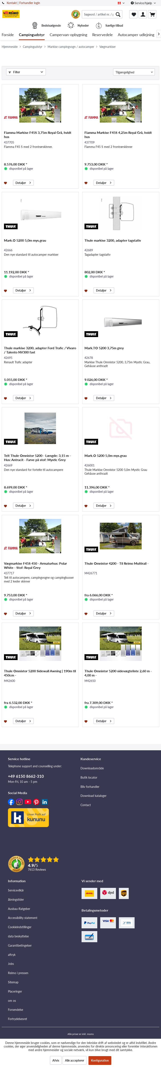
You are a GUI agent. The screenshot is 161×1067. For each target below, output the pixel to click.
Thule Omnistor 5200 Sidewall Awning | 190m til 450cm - (40, 673)
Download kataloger (93, 795)
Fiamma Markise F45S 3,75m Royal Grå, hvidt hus (37, 134)
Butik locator (88, 777)
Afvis (55, 1060)
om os (12, 1000)
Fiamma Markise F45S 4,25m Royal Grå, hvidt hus (118, 134)
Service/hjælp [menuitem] (142, 3)
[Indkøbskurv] (152, 14)
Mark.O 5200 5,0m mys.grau (25, 240)
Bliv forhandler (89, 786)
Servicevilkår (16, 890)
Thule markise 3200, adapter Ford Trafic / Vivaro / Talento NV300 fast (40, 350)
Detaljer (23, 182)
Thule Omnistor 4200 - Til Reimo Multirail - (116, 563)
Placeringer (15, 991)
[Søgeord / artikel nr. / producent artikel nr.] (102, 14)
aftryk (12, 954)
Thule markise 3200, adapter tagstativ (112, 240)
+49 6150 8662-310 (26, 776)
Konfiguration (100, 1060)
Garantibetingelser (20, 945)
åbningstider (16, 899)
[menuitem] (102, 14)
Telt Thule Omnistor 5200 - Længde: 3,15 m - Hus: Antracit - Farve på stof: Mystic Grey (37, 457)
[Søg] (118, 14)
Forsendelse (15, 1009)
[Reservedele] (102, 35)
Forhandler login (29, 3)
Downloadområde (92, 768)
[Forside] (8, 35)
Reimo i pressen (18, 973)
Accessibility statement (22, 918)
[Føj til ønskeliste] (6, 182)
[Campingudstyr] (32, 35)
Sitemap (13, 982)
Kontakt (12, 3)
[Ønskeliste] (133, 14)
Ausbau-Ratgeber (19, 909)
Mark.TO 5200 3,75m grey (104, 348)
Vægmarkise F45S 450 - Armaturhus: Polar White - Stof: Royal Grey (35, 565)
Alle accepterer (74, 1060)
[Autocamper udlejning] (136, 35)
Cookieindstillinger (19, 927)
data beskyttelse (18, 936)
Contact (85, 805)
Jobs (11, 963)
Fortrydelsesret (17, 1019)
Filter (14, 72)
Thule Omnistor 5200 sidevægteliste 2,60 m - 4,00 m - (118, 673)
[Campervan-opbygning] (68, 35)
